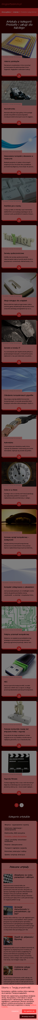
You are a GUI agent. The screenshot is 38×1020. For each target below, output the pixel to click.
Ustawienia (15, 1011)
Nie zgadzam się (29, 1011)
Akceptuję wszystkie (28, 1016)
